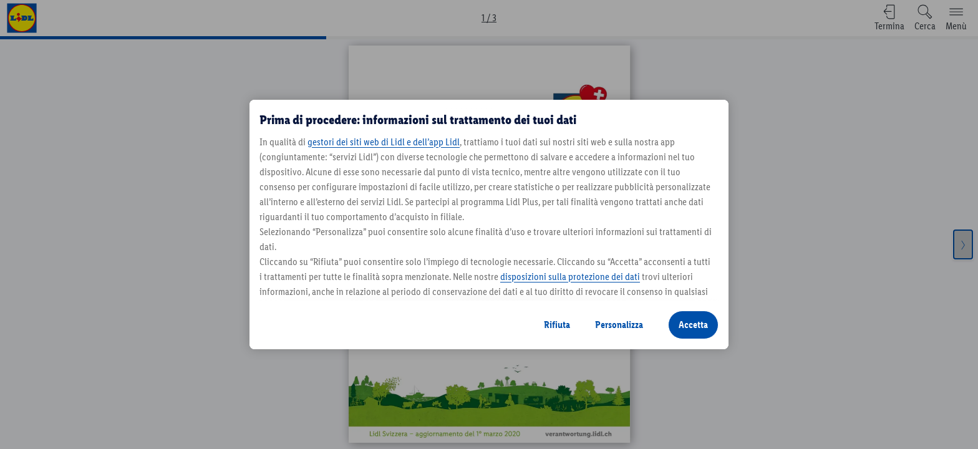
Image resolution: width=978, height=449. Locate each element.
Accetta (693, 325)
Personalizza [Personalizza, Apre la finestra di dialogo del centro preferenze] (619, 325)
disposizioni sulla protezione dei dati (570, 276)
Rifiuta (557, 325)
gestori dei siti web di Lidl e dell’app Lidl (383, 142)
